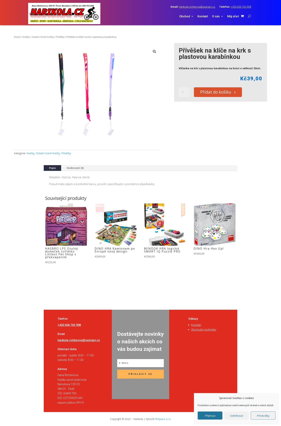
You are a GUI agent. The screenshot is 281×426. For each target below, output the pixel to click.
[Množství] (184, 92)
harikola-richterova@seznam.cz (197, 6)
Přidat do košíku (216, 92)
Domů (17, 36)
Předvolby (263, 415)
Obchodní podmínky (203, 329)
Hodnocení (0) (75, 168)
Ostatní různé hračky (43, 36)
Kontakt (202, 16)
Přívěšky (60, 36)
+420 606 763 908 (241, 6)
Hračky (26, 36)
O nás (216, 16)
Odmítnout (236, 415)
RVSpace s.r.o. (163, 419)
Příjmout (210, 415)
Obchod (184, 16)
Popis (52, 168)
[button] (154, 51)
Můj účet (233, 16)
